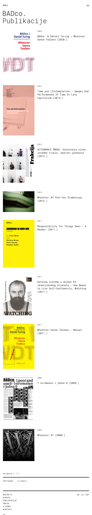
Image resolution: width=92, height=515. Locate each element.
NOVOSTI (7, 494)
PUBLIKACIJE (10, 500)
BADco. (14, 13)
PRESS (6, 503)
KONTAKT (7, 509)
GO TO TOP (83, 495)
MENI (5, 5)
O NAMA (7, 506)
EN (88, 5)
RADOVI (7, 497)
